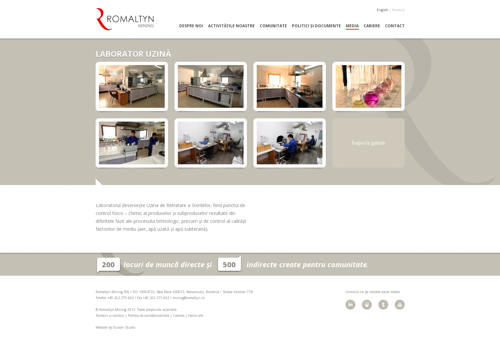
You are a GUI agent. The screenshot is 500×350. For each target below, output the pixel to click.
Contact (395, 26)
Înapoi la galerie (368, 143)
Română (398, 10)
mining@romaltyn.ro (188, 297)
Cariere (372, 26)
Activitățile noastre (231, 26)
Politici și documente (316, 26)
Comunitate (273, 26)
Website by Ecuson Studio (115, 327)
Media (352, 26)
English (382, 10)
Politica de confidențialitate (148, 315)
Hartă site (195, 315)
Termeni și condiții (110, 315)
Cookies (178, 315)
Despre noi (191, 26)
